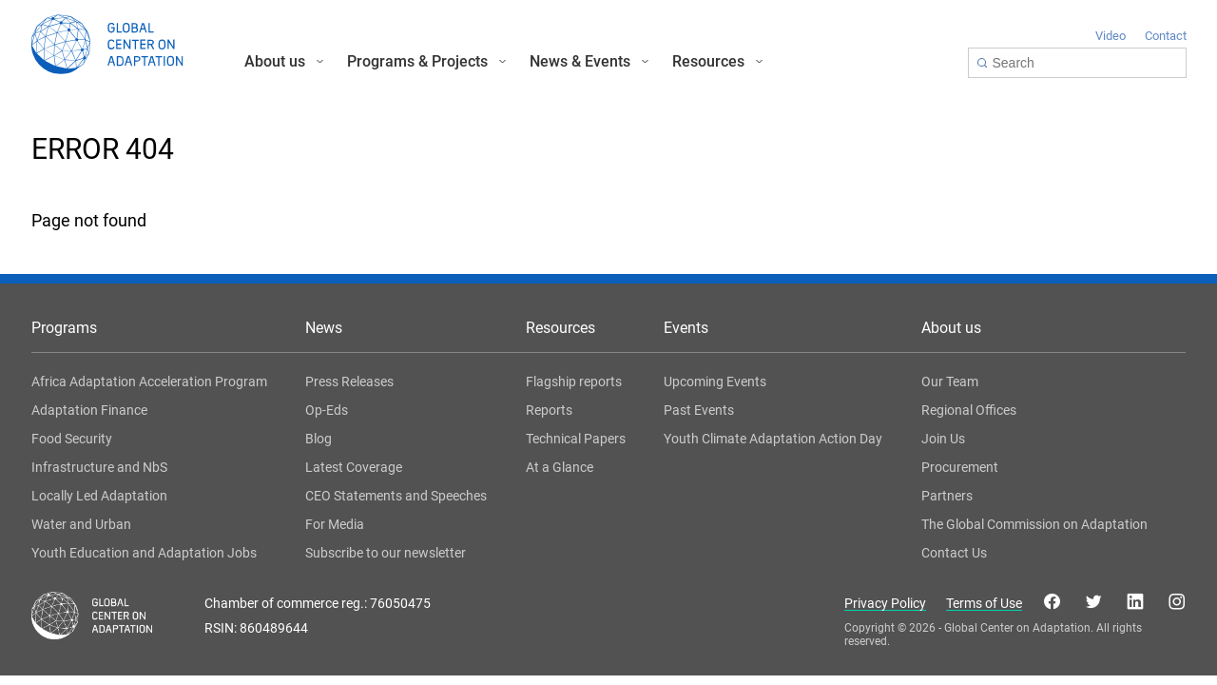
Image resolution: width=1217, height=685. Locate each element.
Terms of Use (984, 604)
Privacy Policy (885, 604)
